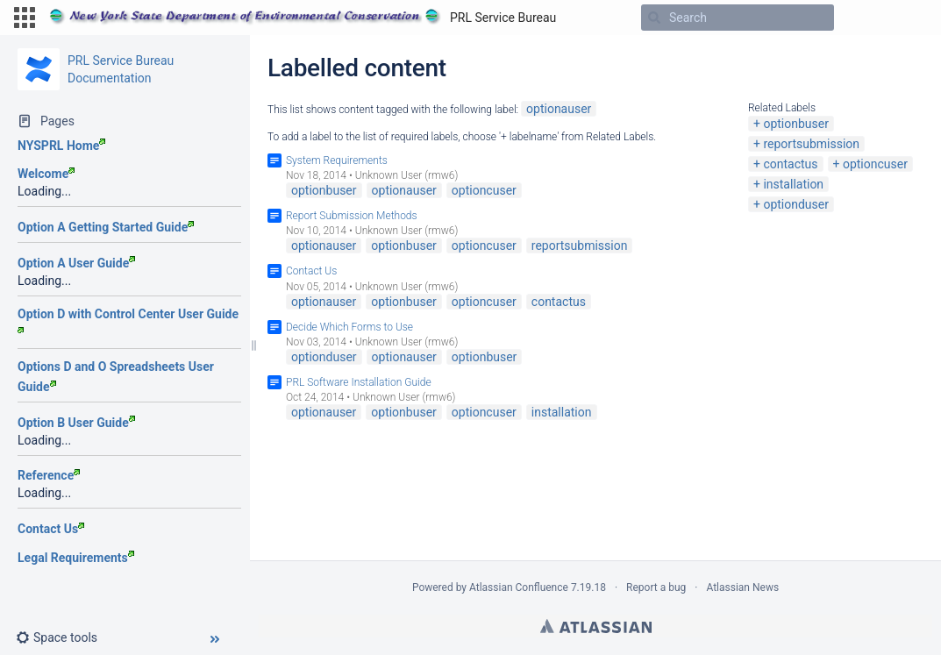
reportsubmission (811, 144)
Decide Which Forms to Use (349, 327)
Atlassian (596, 626)
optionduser (796, 204)
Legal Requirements (76, 558)
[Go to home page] (302, 17)
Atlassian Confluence (518, 587)
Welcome (46, 174)
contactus (790, 164)
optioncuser (875, 164)
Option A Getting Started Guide (106, 227)
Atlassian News (742, 587)
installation (793, 184)
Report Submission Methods (351, 216)
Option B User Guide (76, 423)
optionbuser (796, 124)
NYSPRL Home (61, 146)
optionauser (558, 109)
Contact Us (51, 529)
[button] (24, 17)
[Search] (654, 18)
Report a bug (656, 587)
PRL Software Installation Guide (358, 382)
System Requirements (337, 160)
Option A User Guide (76, 263)
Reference (49, 475)
